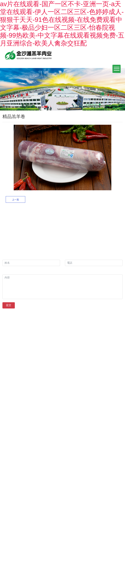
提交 (8, 305)
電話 (67, 256)
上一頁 (15, 199)
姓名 (5, 256)
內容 (5, 271)
